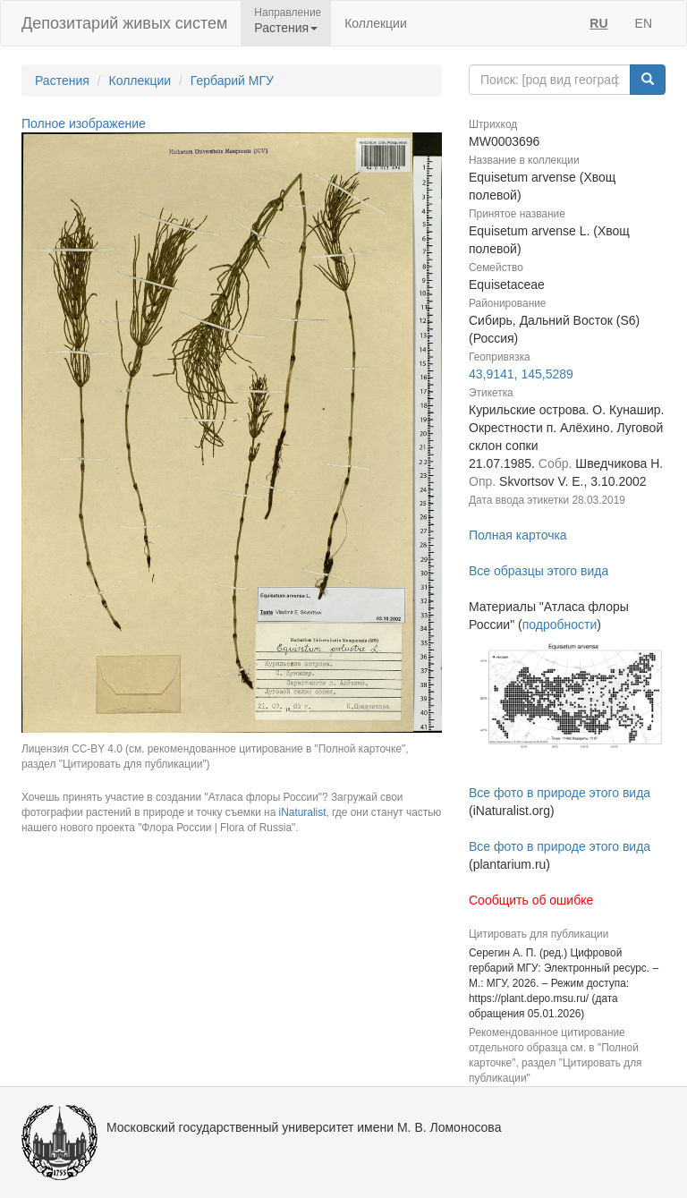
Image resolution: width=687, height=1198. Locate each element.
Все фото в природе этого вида (559, 793)
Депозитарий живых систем (124, 23)
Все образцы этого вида (538, 571)
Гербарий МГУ (232, 80)
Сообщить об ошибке (531, 900)
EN (643, 23)
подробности (560, 624)
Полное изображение (83, 123)
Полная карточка (518, 535)
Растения (62, 80)
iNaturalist (303, 812)
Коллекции (375, 23)
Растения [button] (286, 28)
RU (598, 23)
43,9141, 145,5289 (521, 374)
